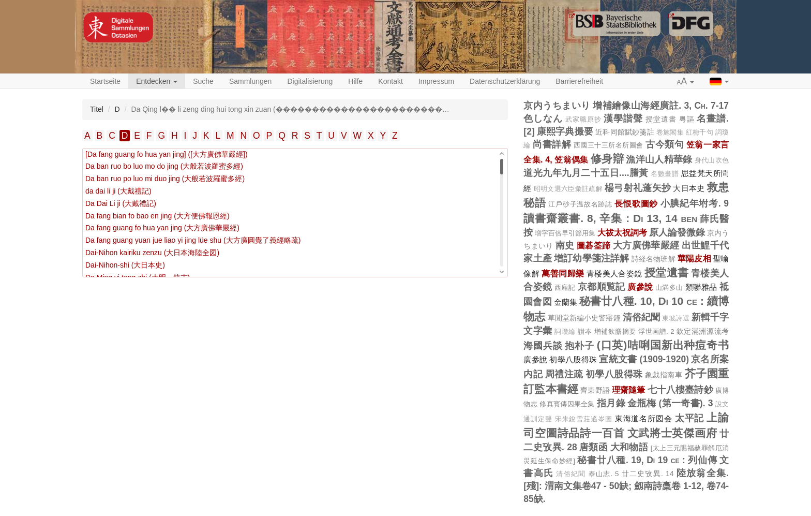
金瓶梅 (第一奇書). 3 (670, 403)
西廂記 (564, 287)
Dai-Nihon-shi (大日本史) (125, 265)
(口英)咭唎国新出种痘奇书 (663, 345)
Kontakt (390, 81)
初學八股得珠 (573, 359)
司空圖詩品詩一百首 (574, 433)
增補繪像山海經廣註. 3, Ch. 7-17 (661, 105)
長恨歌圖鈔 (636, 203)
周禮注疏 (564, 374)
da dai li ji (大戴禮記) (118, 191)
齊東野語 (595, 390)
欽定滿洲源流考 (703, 331)
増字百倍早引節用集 (565, 233)
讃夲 (585, 331)
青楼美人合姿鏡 (614, 273)
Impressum (436, 81)
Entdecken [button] (156, 81)
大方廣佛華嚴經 (646, 245)
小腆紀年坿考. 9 (694, 203)
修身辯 (607, 159)
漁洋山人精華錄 (659, 159)
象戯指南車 (663, 375)
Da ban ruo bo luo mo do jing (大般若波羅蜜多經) (164, 166)
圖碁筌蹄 (593, 245)
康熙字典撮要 (565, 131)
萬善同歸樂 (563, 273)
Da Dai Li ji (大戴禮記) (120, 203)
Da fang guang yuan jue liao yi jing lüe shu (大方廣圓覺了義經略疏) (193, 240)
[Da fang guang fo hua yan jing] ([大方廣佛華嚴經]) (166, 154)
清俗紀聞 (641, 317)
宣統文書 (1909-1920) (644, 359)
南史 (565, 245)
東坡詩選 (675, 318)
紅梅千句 (699, 132)
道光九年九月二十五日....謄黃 (586, 173)
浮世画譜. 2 (656, 331)
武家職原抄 (583, 119)
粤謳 (687, 119)
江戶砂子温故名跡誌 (580, 204)
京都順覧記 (601, 287)
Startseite (105, 81)
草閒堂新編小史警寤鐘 (584, 318)
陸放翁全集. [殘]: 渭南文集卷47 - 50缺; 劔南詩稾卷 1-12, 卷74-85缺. (626, 486)
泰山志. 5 (604, 474)
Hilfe (355, 81)
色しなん (543, 118)
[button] (685, 81)
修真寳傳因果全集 (567, 404)
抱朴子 (579, 346)
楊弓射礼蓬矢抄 (638, 188)
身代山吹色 (712, 160)
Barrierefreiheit (579, 81)
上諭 (718, 417)
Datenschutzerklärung (505, 81)
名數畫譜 (665, 174)
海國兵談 (542, 346)
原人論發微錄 (677, 232)
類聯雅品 (701, 287)
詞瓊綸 (565, 331)
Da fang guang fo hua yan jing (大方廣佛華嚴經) (162, 228)
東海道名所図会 (643, 418)
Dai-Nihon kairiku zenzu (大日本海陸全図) (152, 252)
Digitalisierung (310, 81)
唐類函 (593, 447)
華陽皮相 (694, 258)
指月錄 (611, 403)
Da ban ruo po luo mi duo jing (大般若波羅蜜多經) (165, 178)
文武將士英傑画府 (672, 433)
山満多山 (669, 287)
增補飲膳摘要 (615, 331)
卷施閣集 (670, 132)
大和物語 (629, 447)
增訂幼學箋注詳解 (591, 258)
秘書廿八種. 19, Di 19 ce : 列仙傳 (647, 460)
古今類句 (664, 144)
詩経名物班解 (653, 259)
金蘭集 (565, 302)
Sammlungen (250, 81)
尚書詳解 (552, 144)
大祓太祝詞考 (622, 232)
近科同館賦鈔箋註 (624, 132)
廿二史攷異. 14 (648, 473)
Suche (203, 81)
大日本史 (688, 188)
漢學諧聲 (623, 118)
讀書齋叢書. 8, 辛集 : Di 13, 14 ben (610, 218)
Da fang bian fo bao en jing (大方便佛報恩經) (157, 216)
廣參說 (640, 286)
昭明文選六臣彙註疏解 (568, 189)
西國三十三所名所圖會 (608, 145)
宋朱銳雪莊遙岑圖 (583, 419)
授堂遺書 (661, 119)
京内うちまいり (556, 105)
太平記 (689, 418)
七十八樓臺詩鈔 (680, 390)
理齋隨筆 (628, 389)
